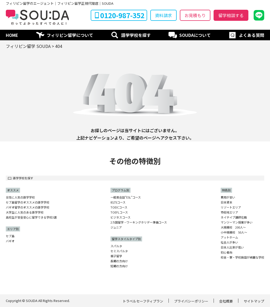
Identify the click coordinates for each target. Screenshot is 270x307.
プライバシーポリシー (191, 301)
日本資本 (226, 202)
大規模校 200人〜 (233, 227)
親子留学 (116, 256)
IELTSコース (118, 202)
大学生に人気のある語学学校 (25, 212)
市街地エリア (229, 212)
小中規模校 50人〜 (234, 232)
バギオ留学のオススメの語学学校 (27, 207)
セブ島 (10, 236)
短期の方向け (119, 266)
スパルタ (116, 246)
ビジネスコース (120, 217)
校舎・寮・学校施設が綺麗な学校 (242, 257)
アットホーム (229, 237)
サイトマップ (254, 301)
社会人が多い (229, 242)
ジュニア (116, 227)
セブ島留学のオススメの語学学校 (27, 202)
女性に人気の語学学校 (20, 197)
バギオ (10, 241)
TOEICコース (118, 207)
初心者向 (226, 252)
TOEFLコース (119, 212)
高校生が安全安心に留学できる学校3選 (31, 217)
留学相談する (231, 15)
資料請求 (163, 15)
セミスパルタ (119, 251)
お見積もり (195, 15)
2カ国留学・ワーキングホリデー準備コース (138, 222)
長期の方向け (119, 261)
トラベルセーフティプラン (143, 301)
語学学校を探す (136, 35)
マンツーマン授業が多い (237, 222)
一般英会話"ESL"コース (125, 197)
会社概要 (226, 301)
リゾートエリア (231, 207)
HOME (12, 35)
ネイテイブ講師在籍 (234, 217)
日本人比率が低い (232, 247)
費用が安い (228, 197)
